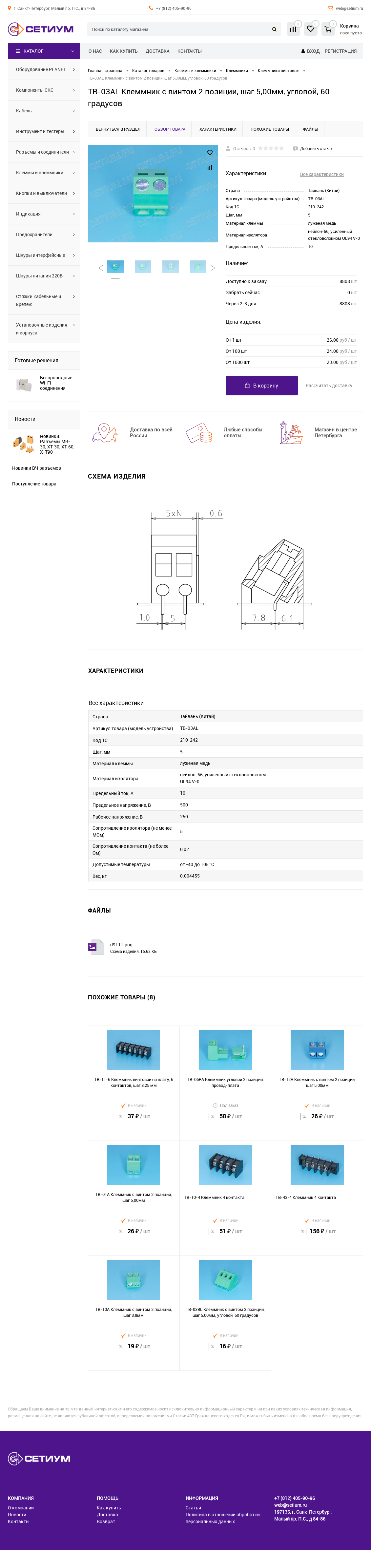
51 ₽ (225, 1235)
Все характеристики (322, 174)
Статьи (193, 1507)
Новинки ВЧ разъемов (36, 468)
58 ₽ (225, 1120)
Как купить (124, 51)
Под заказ (225, 1105)
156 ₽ (317, 1235)
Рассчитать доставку (329, 385)
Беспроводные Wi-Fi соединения (56, 383)
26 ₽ (317, 1120)
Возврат (106, 1521)
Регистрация (341, 51)
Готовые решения (36, 360)
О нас (95, 51)
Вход (313, 51)
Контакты (189, 51)
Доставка (158, 51)
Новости (25, 419)
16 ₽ (225, 1350)
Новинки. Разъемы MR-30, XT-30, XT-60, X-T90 (57, 444)
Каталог (30, 51)
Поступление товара (34, 483)
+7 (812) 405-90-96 (174, 8)
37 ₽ (133, 1120)
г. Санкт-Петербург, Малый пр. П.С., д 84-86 (54, 8)
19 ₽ (133, 1350)
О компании (21, 1507)
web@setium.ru (349, 8)
